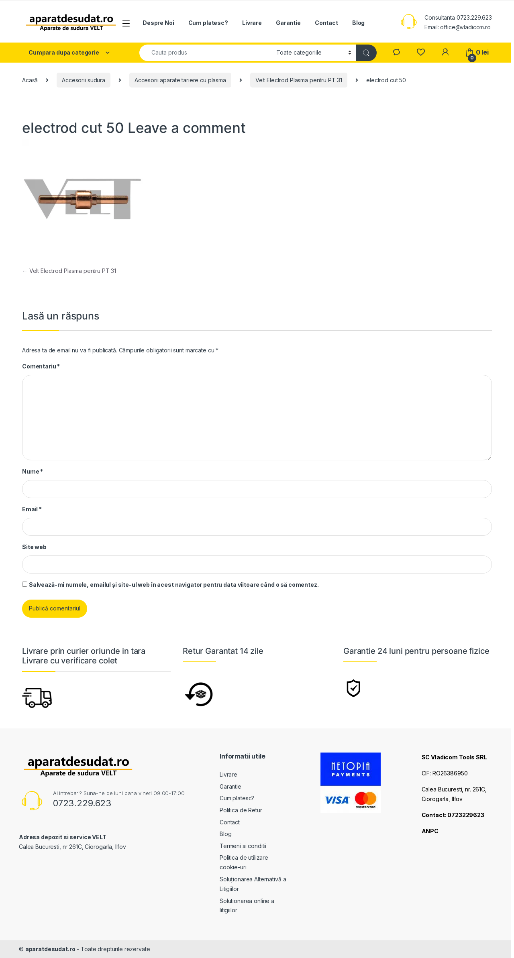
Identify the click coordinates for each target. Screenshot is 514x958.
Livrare (252, 22)
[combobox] (205, 53)
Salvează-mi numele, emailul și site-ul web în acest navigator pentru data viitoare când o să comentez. (174, 584)
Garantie (288, 22)
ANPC (430, 831)
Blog (358, 22)
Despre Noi (158, 22)
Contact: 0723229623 (453, 815)
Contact (326, 22)
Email (32, 509)
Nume (32, 471)
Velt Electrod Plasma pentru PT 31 (298, 80)
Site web (34, 546)
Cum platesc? (208, 22)
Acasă (30, 80)
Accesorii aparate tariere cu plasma (180, 80)
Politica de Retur (241, 810)
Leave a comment (187, 127)
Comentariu (41, 366)
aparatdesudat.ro (50, 949)
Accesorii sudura (83, 80)
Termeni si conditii (243, 845)
